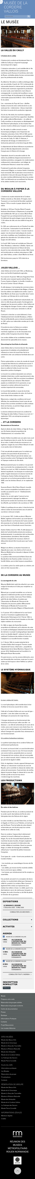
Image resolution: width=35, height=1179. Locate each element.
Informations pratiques (8, 1068)
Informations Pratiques (8, 1018)
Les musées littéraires (8, 1028)
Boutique (4, 1015)
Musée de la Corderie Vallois (15, 7)
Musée (3, 996)
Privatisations (5, 1077)
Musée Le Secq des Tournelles (11, 1046)
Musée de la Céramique (9, 1043)
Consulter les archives (20, 912)
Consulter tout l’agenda (19, 974)
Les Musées (5, 1071)
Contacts (4, 1022)
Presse (3, 1012)
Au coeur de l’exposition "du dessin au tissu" (19, 941)
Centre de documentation (9, 1009)
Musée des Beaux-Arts (8, 1040)
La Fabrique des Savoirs (9, 1058)
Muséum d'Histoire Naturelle (10, 1049)
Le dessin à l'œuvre (12, 905)
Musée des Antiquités (8, 1052)
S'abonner (6, 988)
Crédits (3, 1118)
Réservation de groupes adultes (11, 1002)
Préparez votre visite (7, 999)
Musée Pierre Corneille (8, 1061)
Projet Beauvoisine (7, 1025)
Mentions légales (6, 1115)
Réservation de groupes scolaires (12, 1005)
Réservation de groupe (8, 1074)
